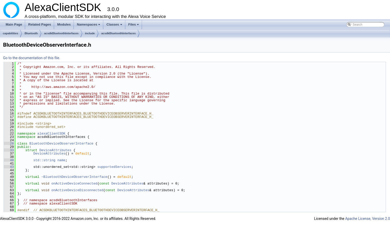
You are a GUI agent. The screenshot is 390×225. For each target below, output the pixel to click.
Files (134, 26)
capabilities (10, 33)
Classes (114, 26)
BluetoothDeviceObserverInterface (61, 143)
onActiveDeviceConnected (74, 183)
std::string (44, 160)
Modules (64, 24)
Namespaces (89, 26)
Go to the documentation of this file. (31, 58)
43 (9, 167)
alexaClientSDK (51, 133)
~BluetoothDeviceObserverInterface (74, 177)
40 (9, 160)
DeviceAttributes (55, 150)
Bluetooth (31, 33)
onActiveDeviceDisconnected (77, 190)
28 (9, 143)
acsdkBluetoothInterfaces (61, 33)
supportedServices (114, 167)
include (90, 33)
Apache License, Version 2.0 (367, 219)
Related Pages (39, 24)
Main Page (14, 24)
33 (9, 150)
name (61, 160)
